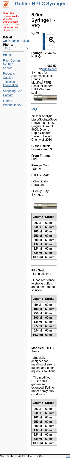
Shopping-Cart (12, 91)
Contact (8, 95)
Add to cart (49, 69)
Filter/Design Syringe (11, 62)
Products (9, 73)
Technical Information (10, 83)
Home (7, 54)
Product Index (12, 105)
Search (8, 68)
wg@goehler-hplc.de (13, 40)
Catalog (8, 77)
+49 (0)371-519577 (13, 48)
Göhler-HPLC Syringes (40, 3)
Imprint (7, 100)
